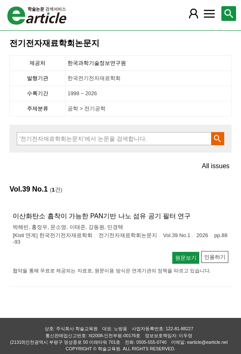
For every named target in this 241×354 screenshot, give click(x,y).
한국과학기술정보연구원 (97, 63)
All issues (216, 166)
